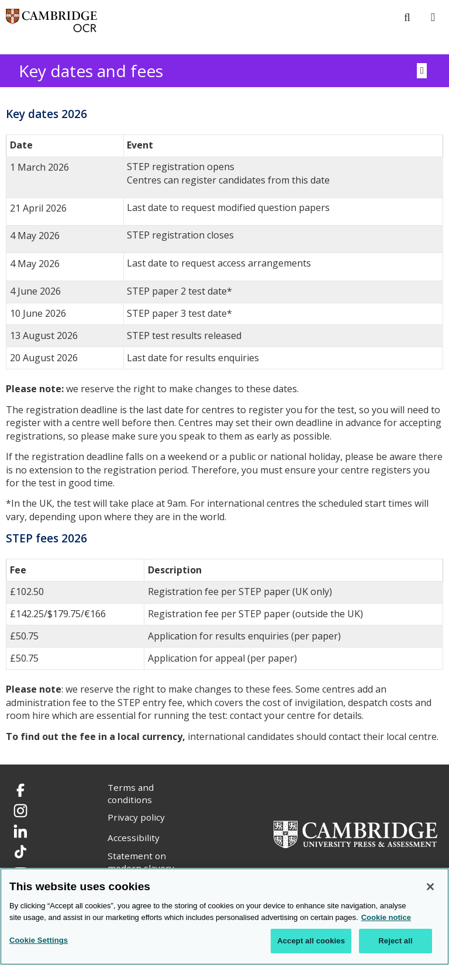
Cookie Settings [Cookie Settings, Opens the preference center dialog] (38, 940)
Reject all (395, 940)
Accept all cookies (311, 940)
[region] (224, 916)
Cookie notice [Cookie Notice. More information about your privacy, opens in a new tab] (386, 917)
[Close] (430, 887)
